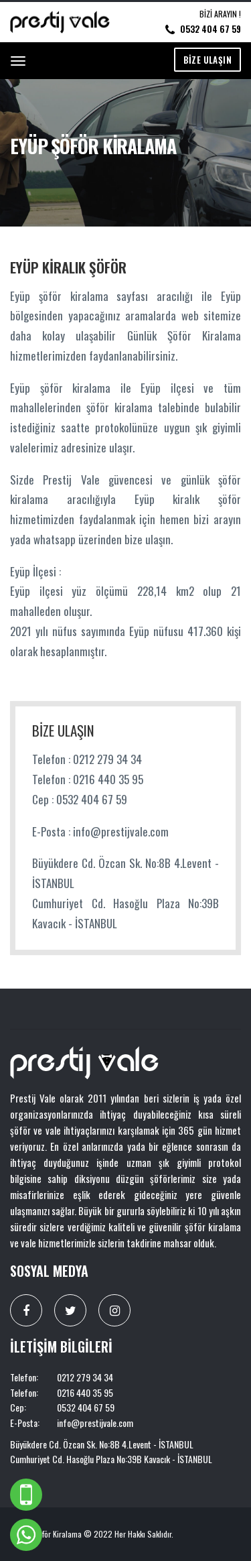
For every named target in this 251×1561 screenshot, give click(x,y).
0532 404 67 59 (210, 29)
